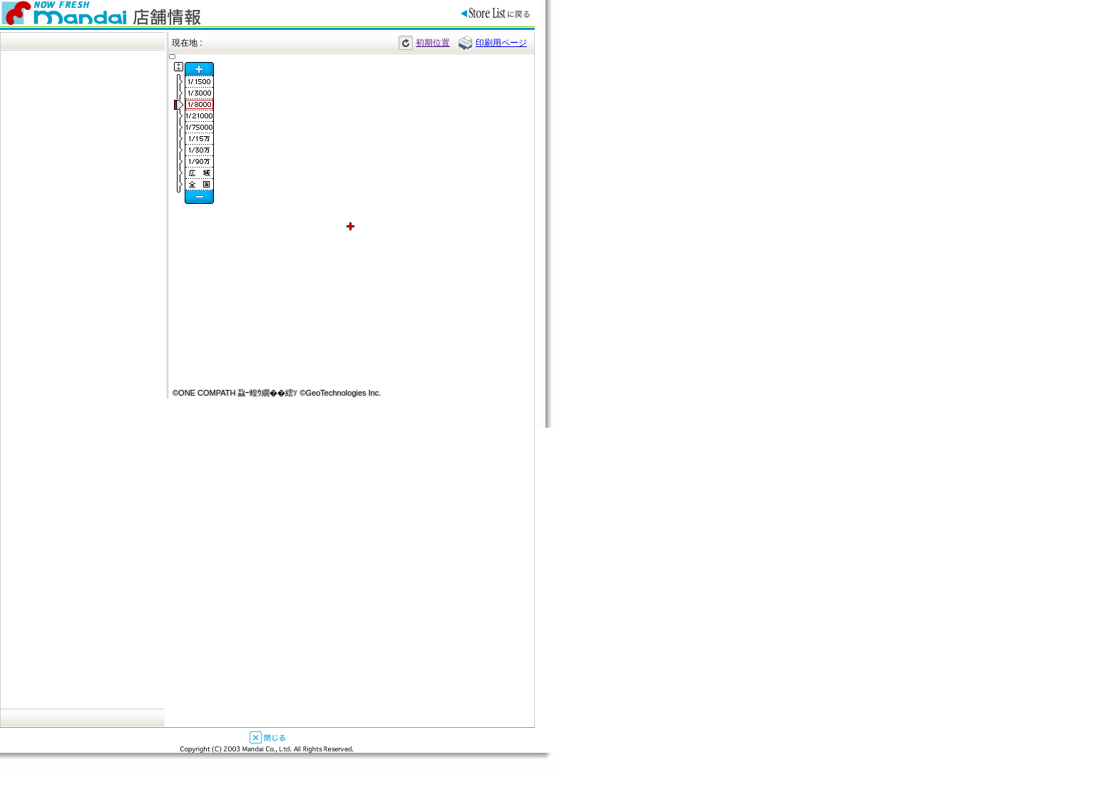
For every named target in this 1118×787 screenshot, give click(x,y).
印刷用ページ (501, 43)
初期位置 (433, 43)
